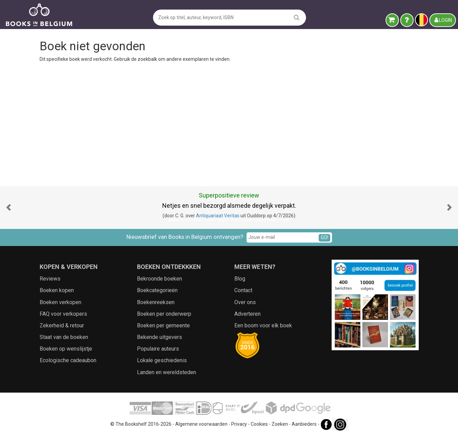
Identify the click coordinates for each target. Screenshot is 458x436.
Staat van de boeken (64, 337)
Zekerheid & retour (62, 325)
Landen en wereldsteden (166, 372)
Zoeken (280, 424)
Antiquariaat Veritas (217, 215)
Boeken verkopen (60, 302)
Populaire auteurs (158, 348)
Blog (239, 278)
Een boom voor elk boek (263, 325)
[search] (296, 17)
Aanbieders (304, 424)
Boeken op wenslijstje (66, 348)
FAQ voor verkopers (63, 314)
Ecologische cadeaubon (68, 360)
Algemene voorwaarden (201, 424)
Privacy (239, 424)
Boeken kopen (57, 290)
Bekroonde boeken (159, 278)
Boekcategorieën (157, 290)
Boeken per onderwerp (164, 314)
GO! (324, 237)
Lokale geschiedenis (162, 360)
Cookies (259, 424)
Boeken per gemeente (163, 325)
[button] (8, 207)
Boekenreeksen (156, 302)
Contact (243, 290)
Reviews (50, 278)
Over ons (245, 302)
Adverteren (247, 314)
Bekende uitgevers (159, 337)
